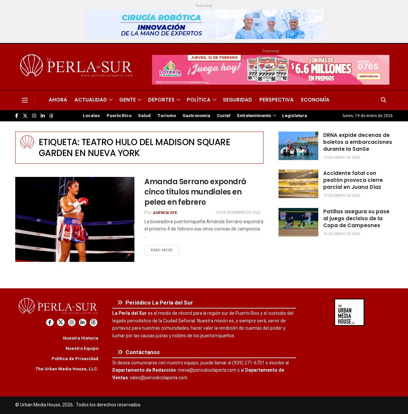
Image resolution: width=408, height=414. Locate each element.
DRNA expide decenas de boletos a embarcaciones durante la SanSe (357, 142)
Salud (144, 115)
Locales (91, 115)
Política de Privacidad (75, 358)
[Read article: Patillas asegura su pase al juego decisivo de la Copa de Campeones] (298, 222)
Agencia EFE (165, 213)
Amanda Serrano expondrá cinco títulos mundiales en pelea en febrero (195, 192)
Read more (165, 250)
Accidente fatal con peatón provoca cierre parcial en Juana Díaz (353, 180)
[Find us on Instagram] (34, 116)
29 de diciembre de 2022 (238, 212)
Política (199, 99)
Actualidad (91, 99)
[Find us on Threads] (51, 116)
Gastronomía (196, 115)
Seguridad (237, 99)
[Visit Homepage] (77, 66)
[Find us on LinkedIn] (43, 116)
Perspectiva (276, 99)
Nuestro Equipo (82, 348)
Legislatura (294, 115)
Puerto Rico (119, 115)
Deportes (161, 99)
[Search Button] (383, 100)
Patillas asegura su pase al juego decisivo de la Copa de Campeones (356, 218)
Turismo (166, 115)
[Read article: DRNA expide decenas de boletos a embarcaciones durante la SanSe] (298, 146)
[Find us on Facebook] (16, 116)
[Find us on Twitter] (25, 116)
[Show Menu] (25, 100)
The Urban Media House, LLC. (66, 369)
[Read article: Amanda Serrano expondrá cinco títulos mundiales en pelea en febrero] (74, 219)
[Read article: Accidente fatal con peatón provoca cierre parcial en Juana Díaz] (298, 184)
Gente (127, 99)
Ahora (58, 99)
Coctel (223, 115)
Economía (315, 99)
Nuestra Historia (80, 338)
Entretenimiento (254, 115)
